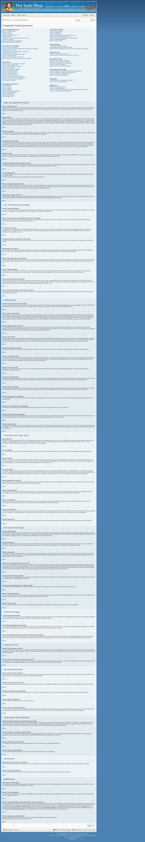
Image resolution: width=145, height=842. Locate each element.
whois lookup (16, 805)
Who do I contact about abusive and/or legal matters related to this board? (69, 89)
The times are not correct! (9, 50)
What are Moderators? (55, 32)
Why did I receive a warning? (9, 74)
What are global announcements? (11, 91)
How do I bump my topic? (8, 80)
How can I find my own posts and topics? (60, 66)
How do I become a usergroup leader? (60, 36)
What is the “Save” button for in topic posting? (14, 77)
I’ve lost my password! (8, 39)
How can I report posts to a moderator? (12, 76)
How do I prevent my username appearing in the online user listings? (20, 48)
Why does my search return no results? (60, 61)
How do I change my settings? (10, 47)
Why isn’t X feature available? (57, 88)
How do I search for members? (58, 64)
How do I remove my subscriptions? (59, 75)
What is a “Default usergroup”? (58, 39)
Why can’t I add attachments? (10, 73)
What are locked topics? (8, 95)
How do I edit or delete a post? (10, 65)
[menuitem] (87, 12)
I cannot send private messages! (58, 46)
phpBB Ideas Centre (72, 794)
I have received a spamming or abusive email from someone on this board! (69, 48)
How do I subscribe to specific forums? (60, 73)
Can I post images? (7, 89)
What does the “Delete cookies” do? (11, 42)
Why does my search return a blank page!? (61, 63)
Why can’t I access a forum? (9, 72)
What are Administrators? (56, 31)
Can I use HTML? (6, 86)
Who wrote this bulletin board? (57, 86)
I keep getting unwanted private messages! (61, 47)
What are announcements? (9, 92)
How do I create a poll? (8, 67)
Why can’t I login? (7, 36)
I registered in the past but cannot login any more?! (15, 38)
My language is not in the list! (9, 53)
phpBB (69, 251)
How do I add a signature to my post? (12, 66)
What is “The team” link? (56, 41)
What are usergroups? (55, 34)
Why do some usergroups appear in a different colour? (64, 38)
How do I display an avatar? (9, 55)
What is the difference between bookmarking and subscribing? (66, 71)
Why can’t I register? (7, 34)
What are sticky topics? (8, 93)
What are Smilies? (7, 88)
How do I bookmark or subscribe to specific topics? (63, 72)
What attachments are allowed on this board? (61, 80)
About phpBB (21, 785)
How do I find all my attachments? (58, 81)
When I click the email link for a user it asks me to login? (16, 58)
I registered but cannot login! (9, 35)
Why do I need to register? (9, 31)
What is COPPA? (6, 32)
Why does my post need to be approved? (13, 79)
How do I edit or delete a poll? (10, 70)
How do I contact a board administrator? (60, 91)
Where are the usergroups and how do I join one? (62, 35)
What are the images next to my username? (13, 54)
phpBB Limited (45, 784)
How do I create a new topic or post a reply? (13, 63)
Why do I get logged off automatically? (12, 41)
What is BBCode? (7, 85)
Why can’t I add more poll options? (11, 69)
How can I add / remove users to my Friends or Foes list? (64, 55)
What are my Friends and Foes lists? (59, 54)
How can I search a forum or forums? (59, 60)
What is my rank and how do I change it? (12, 57)
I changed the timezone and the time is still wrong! (15, 51)
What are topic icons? (7, 96)
